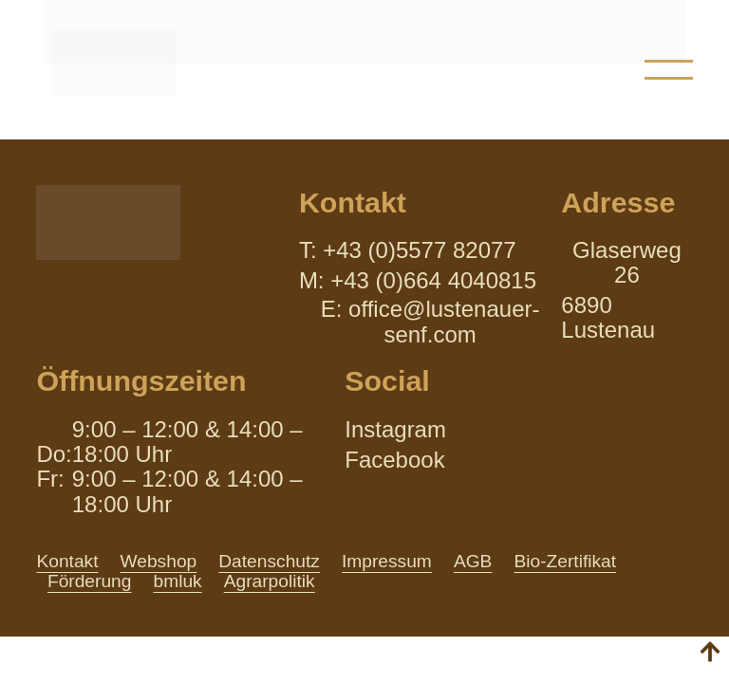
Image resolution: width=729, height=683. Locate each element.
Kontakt (67, 561)
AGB (473, 561)
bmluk (177, 581)
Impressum (387, 561)
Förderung (89, 581)
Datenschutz (269, 561)
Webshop (159, 561)
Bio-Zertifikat (565, 561)
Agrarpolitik (269, 581)
